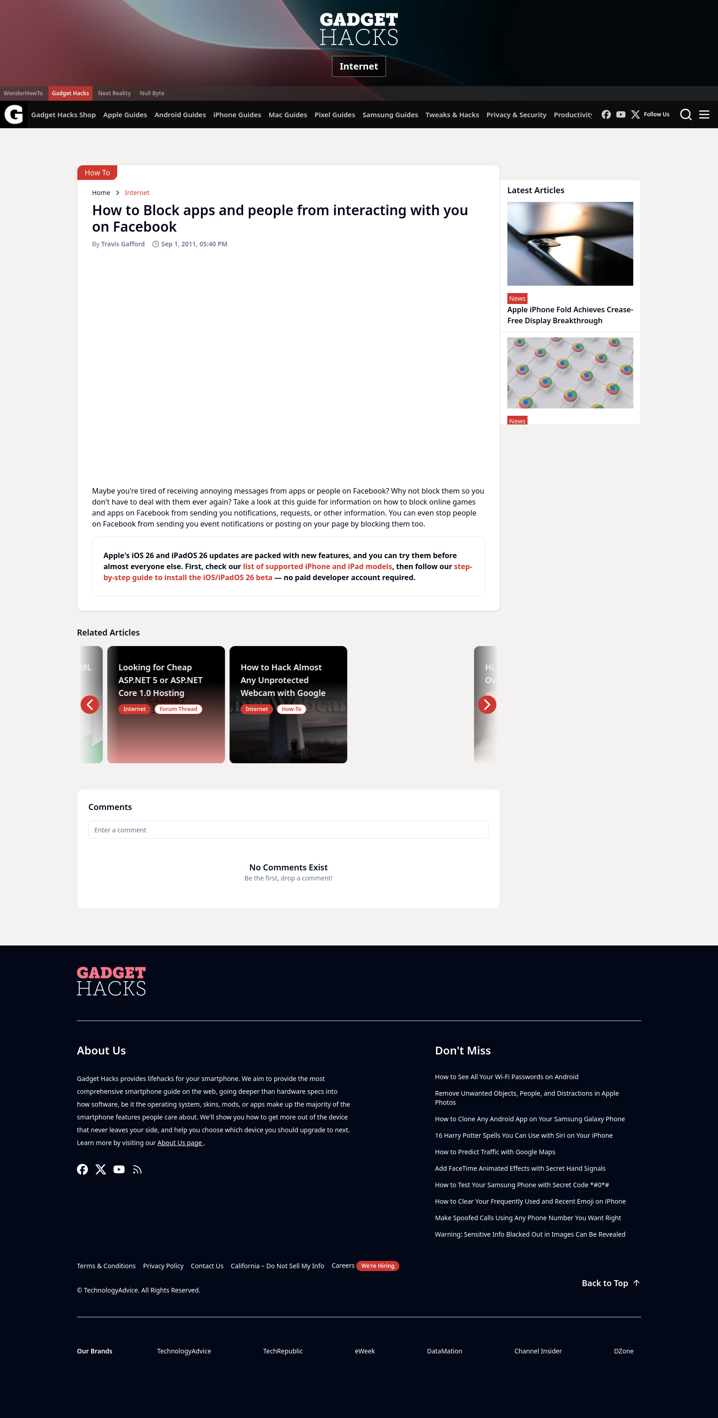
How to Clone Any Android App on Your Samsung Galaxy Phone (530, 1118)
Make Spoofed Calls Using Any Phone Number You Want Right (528, 1217)
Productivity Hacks (585, 114)
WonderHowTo (23, 93)
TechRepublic (283, 1351)
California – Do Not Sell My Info (277, 1265)
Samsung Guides (391, 114)
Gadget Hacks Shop (63, 114)
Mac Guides (288, 114)
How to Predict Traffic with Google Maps (495, 1151)
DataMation (444, 1351)
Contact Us (207, 1265)
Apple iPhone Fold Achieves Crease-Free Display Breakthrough (570, 315)
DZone (624, 1351)
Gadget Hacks (70, 93)
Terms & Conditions (106, 1265)
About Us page (181, 1142)
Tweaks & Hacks (452, 114)
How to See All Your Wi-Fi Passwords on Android (507, 1076)
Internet (359, 66)
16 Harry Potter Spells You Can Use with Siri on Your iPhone (524, 1135)
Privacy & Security (517, 114)
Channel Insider (538, 1351)
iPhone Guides (237, 114)
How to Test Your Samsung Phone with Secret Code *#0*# (522, 1184)
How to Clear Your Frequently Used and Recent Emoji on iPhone (530, 1201)
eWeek (365, 1351)
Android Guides (180, 114)
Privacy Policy (163, 1265)
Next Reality (114, 93)
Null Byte (152, 93)
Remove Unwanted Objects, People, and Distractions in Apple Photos (527, 1098)
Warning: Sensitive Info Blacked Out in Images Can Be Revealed (530, 1234)
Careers (365, 1266)
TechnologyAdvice (184, 1351)
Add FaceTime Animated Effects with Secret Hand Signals (520, 1168)
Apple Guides (125, 114)
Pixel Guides (335, 114)
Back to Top (611, 1282)
